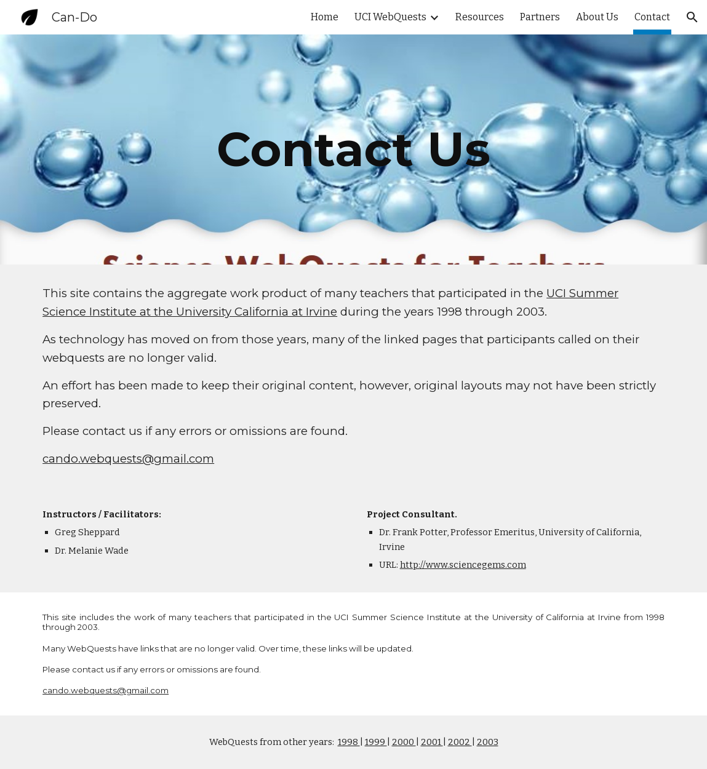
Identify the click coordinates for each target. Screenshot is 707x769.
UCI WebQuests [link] (390, 17)
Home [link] (324, 17)
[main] (354, 149)
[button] (692, 17)
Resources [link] (479, 17)
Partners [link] (540, 17)
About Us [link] (597, 17)
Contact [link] (652, 17)
